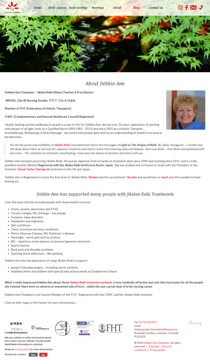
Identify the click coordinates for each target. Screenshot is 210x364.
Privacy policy (158, 350)
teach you (167, 177)
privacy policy (22, 349)
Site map (153, 346)
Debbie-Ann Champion (156, 342)
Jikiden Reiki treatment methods (91, 282)
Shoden (93, 177)
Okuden (131, 177)
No (43, 355)
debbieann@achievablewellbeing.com (155, 329)
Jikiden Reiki (62, 145)
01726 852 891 (148, 322)
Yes (33, 355)
